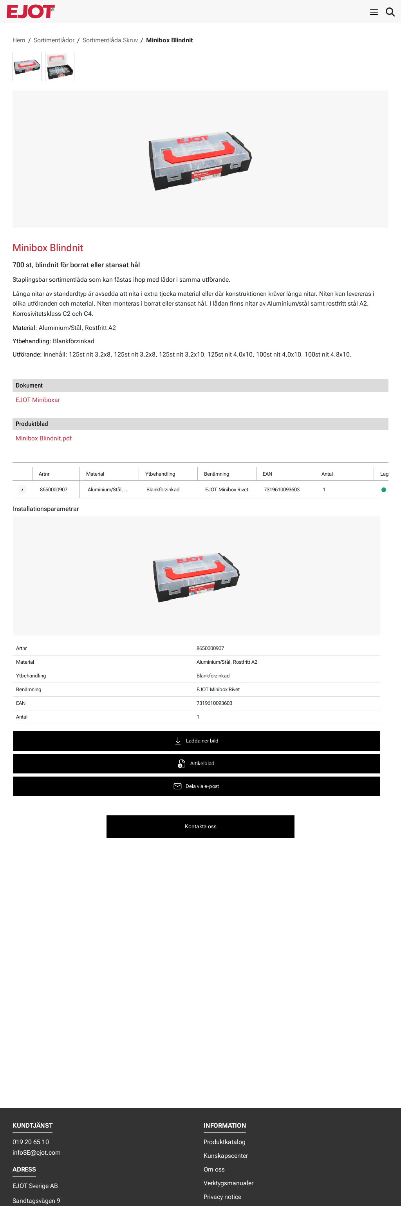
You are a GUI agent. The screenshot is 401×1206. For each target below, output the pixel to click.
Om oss (214, 1169)
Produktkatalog (225, 1142)
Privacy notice (222, 1197)
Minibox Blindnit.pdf (44, 438)
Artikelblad (196, 763)
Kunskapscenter (226, 1155)
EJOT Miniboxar (38, 400)
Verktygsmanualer (228, 1183)
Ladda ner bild (196, 741)
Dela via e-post (196, 786)
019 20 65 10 (31, 1142)
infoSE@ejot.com (37, 1152)
